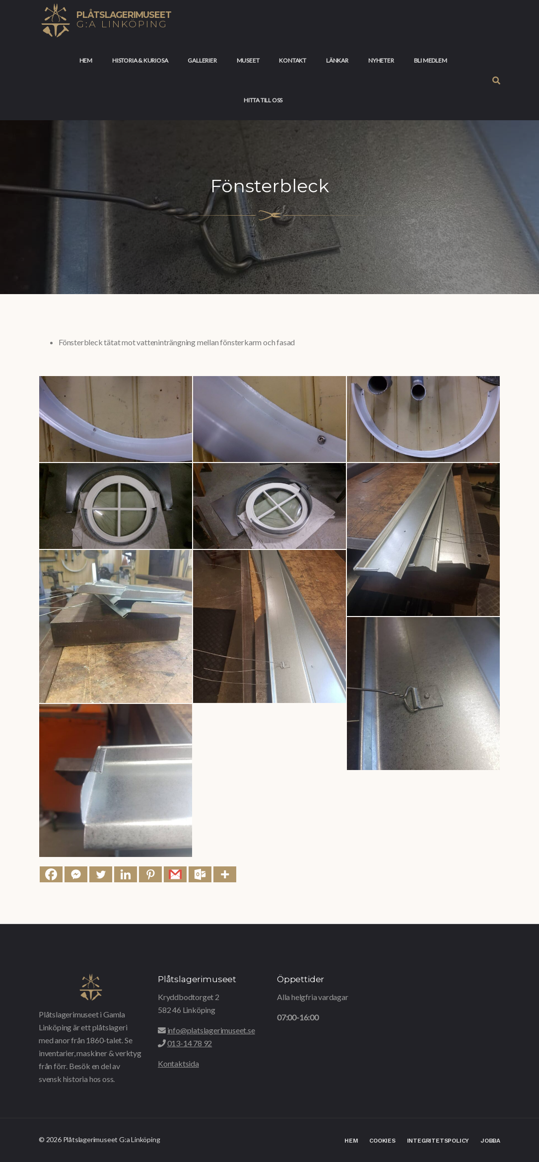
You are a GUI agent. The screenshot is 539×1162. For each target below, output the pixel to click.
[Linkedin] (125, 874)
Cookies (382, 1140)
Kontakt (292, 60)
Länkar (337, 60)
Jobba (490, 1140)
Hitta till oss (263, 100)
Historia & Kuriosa (140, 60)
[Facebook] (51, 874)
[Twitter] (100, 874)
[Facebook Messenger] (76, 874)
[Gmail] (175, 874)
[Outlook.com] (200, 874)
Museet (248, 60)
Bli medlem (430, 60)
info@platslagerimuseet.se (211, 1030)
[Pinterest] (150, 874)
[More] (224, 874)
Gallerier (202, 60)
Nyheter (381, 60)
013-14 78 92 (189, 1043)
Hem (85, 60)
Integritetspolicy (438, 1140)
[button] (496, 80)
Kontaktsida (178, 1063)
